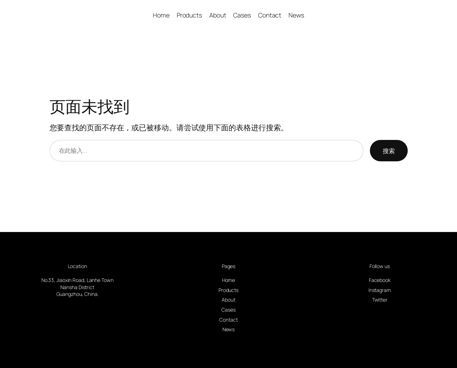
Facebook (380, 280)
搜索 (389, 150)
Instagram (379, 290)
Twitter (379, 299)
